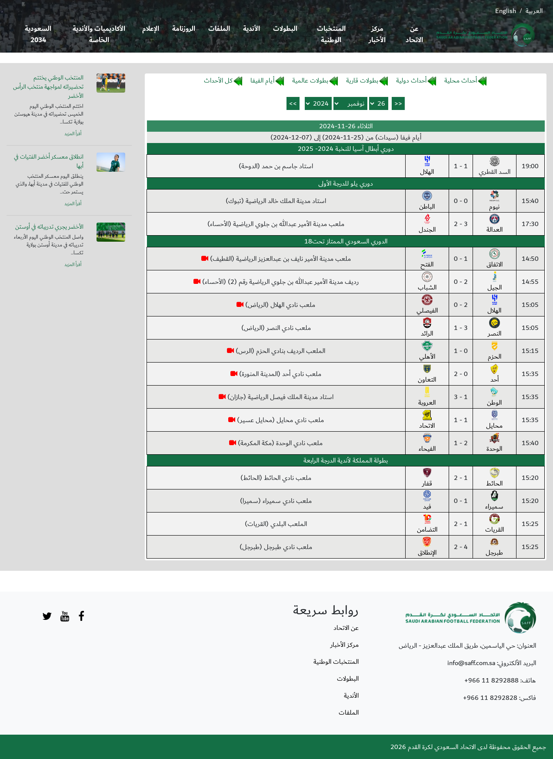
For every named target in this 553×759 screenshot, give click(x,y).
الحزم (494, 351)
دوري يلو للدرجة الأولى (345, 183)
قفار (427, 478)
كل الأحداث (218, 80)
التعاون (427, 374)
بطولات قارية (362, 80)
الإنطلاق (427, 547)
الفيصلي (427, 305)
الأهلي (427, 351)
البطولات (285, 29)
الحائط (494, 478)
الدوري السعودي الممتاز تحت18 (345, 241)
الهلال (427, 166)
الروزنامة (183, 29)
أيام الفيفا (262, 80)
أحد (494, 374)
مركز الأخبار (377, 35)
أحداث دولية (411, 80)
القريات (494, 524)
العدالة (494, 224)
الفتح (426, 259)
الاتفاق (494, 259)
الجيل (494, 282)
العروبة (427, 397)
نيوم (494, 201)
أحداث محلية (460, 80)
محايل (494, 420)
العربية (534, 11)
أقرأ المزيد (72, 134)
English (505, 11)
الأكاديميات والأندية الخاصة (99, 35)
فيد (427, 501)
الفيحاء (427, 443)
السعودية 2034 (38, 35)
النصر (494, 328)
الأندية (251, 29)
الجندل (427, 224)
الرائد (427, 328)
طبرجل (494, 547)
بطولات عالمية (310, 80)
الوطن (494, 397)
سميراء (494, 501)
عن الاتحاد (414, 35)
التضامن (427, 524)
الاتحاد (427, 420)
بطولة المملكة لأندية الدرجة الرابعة (345, 460)
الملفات (219, 29)
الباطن (427, 201)
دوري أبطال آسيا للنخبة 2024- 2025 (346, 148)
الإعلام (150, 29)
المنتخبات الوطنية (331, 35)
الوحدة (494, 443)
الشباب (427, 282)
